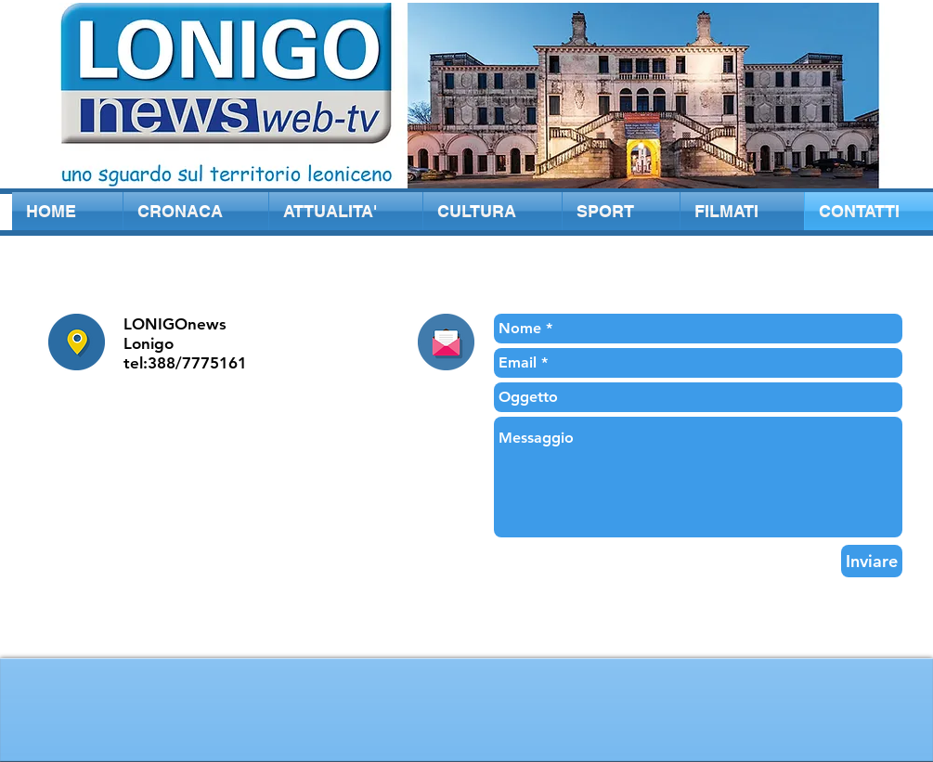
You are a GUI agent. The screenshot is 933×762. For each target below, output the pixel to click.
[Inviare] (871, 561)
